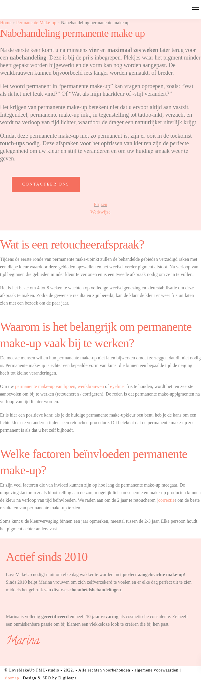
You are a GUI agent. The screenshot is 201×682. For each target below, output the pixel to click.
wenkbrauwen (91, 386)
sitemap (11, 678)
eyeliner (117, 386)
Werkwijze (100, 211)
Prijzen (100, 204)
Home (5, 22)
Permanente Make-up (36, 22)
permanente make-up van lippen (45, 386)
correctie (166, 500)
